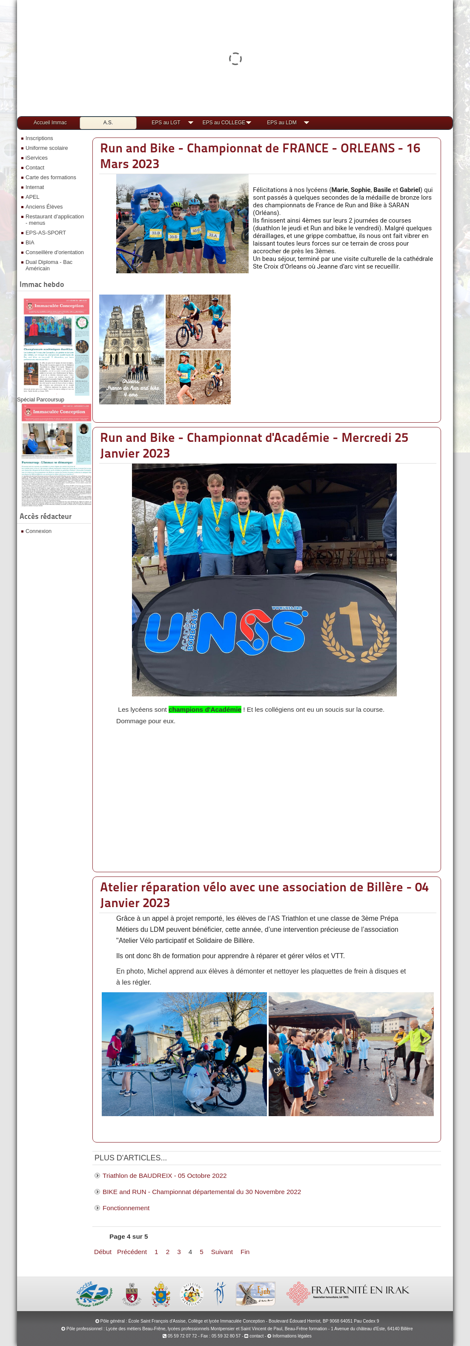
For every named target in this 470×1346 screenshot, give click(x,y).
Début (103, 1251)
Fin (245, 1251)
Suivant (222, 1251)
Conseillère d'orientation (55, 252)
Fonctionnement (126, 1207)
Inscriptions (39, 138)
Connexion (39, 531)
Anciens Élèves (44, 206)
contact (254, 1336)
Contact (35, 167)
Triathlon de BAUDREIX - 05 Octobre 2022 (164, 1175)
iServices (37, 158)
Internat (35, 187)
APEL (33, 197)
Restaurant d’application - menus (55, 219)
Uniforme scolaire (47, 148)
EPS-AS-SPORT (46, 232)
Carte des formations (51, 177)
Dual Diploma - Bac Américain (49, 265)
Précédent (132, 1251)
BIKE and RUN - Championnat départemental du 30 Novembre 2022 (202, 1191)
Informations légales (292, 1336)
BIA (30, 242)
